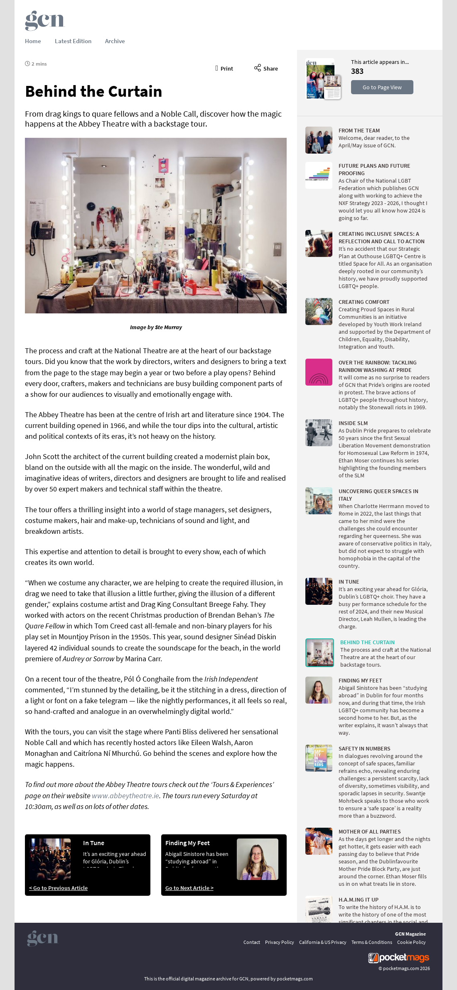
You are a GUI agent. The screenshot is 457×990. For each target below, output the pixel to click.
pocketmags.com (401, 968)
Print (224, 67)
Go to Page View (382, 87)
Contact (251, 942)
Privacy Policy (279, 942)
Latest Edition (73, 41)
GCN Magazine (410, 934)
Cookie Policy (411, 942)
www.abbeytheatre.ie (125, 795)
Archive (115, 41)
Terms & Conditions (371, 942)
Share (266, 67)
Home (33, 41)
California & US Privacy (322, 942)
